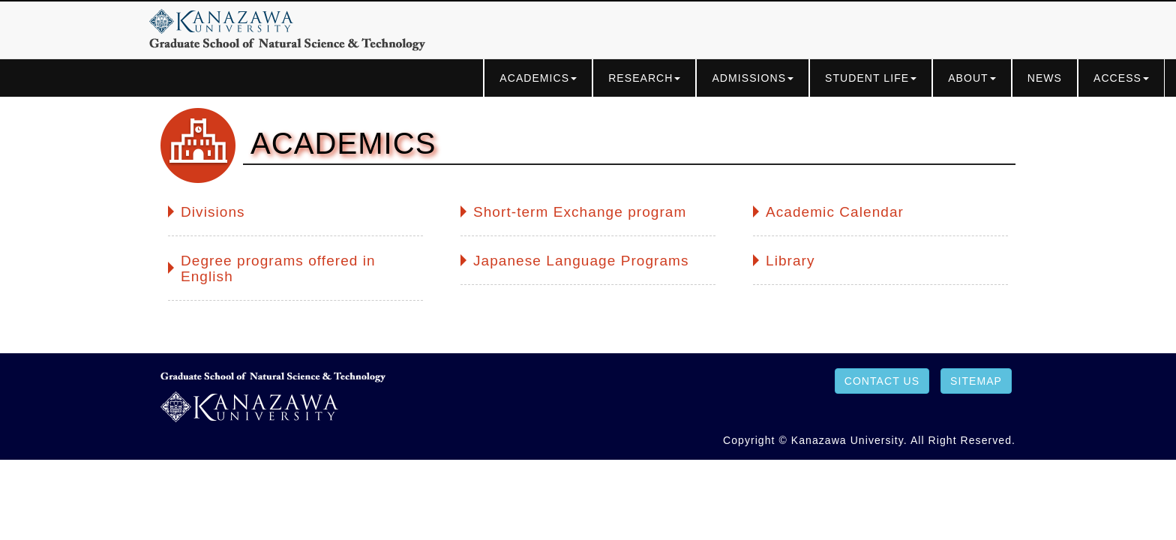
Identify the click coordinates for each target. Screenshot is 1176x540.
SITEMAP (976, 381)
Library (790, 261)
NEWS (1045, 78)
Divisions (213, 212)
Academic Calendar (835, 212)
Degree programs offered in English (278, 269)
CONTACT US (882, 381)
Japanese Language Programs (581, 261)
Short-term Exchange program (579, 212)
